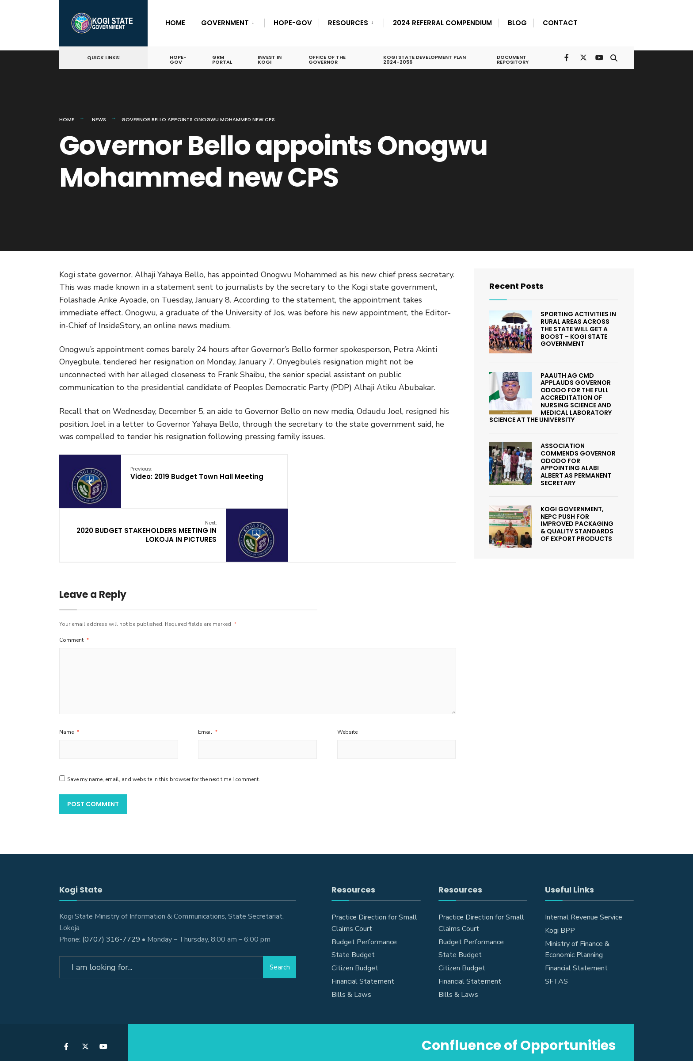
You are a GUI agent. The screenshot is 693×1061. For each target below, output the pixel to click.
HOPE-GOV (293, 22)
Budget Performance (364, 882)
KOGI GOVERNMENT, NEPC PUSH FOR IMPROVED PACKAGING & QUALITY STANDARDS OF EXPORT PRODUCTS (577, 519)
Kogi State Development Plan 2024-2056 (423, 58)
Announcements (320, 1029)
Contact (560, 22)
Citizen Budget (354, 909)
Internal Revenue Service (583, 858)
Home (175, 22)
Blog (517, 22)
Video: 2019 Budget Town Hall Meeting (180, 473)
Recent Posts (516, 281)
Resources (348, 22)
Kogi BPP (560, 871)
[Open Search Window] (613, 55)
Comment (74, 580)
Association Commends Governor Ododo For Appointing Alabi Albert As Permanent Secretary (578, 460)
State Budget (353, 895)
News (99, 114)
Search (280, 908)
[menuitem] (228, 21)
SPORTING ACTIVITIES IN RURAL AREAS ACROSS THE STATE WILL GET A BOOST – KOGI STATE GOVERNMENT (578, 324)
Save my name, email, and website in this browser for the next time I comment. (163, 720)
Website (347, 672)
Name (69, 672)
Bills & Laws (351, 935)
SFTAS (556, 922)
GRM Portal (222, 58)
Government (225, 22)
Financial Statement (362, 922)
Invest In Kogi (270, 58)
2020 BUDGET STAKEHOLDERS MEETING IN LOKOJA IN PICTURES (330, 473)
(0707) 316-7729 (111, 880)
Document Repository (511, 58)
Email (208, 672)
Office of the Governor (326, 58)
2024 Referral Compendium (442, 22)
